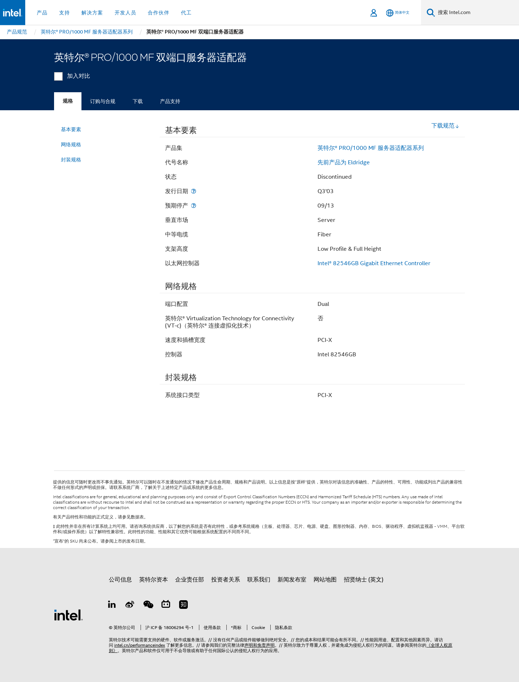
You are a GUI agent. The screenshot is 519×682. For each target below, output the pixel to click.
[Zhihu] (183, 605)
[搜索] (431, 12)
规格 (68, 101)
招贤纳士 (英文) (363, 579)
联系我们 (258, 579)
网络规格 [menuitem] (71, 144)
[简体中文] (397, 12)
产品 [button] (42, 12)
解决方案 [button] (92, 12)
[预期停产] (194, 205)
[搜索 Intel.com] (477, 13)
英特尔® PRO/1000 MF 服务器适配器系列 (371, 148)
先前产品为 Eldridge (344, 162)
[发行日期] (194, 191)
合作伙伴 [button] (158, 12)
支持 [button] (64, 12)
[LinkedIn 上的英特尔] (112, 605)
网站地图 (325, 579)
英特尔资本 (153, 579)
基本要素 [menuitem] (71, 129)
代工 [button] (186, 12)
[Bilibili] (166, 605)
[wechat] (148, 605)
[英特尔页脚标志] (68, 614)
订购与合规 (102, 101)
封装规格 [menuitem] (71, 159)
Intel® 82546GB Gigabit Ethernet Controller (374, 263)
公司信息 (120, 579)
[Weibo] (130, 605)
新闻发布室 (292, 579)
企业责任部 (189, 579)
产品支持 (170, 101)
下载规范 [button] (445, 125)
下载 (138, 101)
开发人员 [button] (125, 12)
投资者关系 (225, 579)
